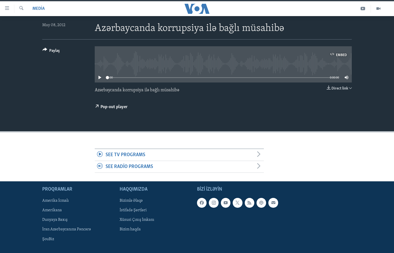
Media (38, 8)
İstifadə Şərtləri (133, 210)
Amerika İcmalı (55, 201)
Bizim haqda (130, 230)
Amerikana (52, 210)
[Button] (51, 51)
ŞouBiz (48, 239)
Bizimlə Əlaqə (131, 201)
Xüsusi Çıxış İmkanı (137, 220)
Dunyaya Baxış (55, 220)
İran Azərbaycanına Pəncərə (66, 230)
